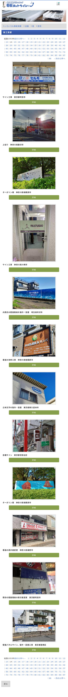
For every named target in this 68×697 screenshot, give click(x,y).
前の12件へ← (20, 38)
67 (44, 52)
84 (52, 55)
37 (44, 45)
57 (64, 48)
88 (50, 58)
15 (15, 42)
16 (19, 42)
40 (56, 45)
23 (48, 42)
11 (60, 38)
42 (64, 45)
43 (7, 48)
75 (15, 55)
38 (48, 45)
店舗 (27, 26)
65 (35, 52)
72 (64, 52)
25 (56, 42)
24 (52, 42)
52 (44, 48)
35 (35, 45)
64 (31, 52)
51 (39, 48)
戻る (6, 683)
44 (11, 48)
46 (19, 48)
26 (60, 42)
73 (7, 55)
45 (15, 48)
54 (52, 48)
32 (23, 45)
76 (19, 55)
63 (27, 52)
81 (39, 55)
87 (64, 55)
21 (39, 42)
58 (7, 52)
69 (52, 52)
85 (56, 55)
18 (27, 42)
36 (39, 45)
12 (64, 38)
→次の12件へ (59, 58)
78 (27, 55)
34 (31, 45)
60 (15, 52)
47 (23, 48)
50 (35, 48)
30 (15, 45)
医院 (39, 26)
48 (27, 48)
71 (60, 52)
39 (52, 45)
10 (56, 38)
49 (31, 48)
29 (11, 45)
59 (11, 52)
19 (31, 42)
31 (19, 45)
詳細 (34, 102)
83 (48, 55)
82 (44, 55)
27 (64, 42)
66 (39, 52)
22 (44, 42)
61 (19, 52)
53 (48, 48)
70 (56, 52)
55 (56, 48)
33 (27, 45)
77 (23, 55)
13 (7, 42)
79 (31, 55)
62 (23, 52)
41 (60, 45)
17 (23, 42)
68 (48, 52)
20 (35, 42)
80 (35, 55)
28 (7, 45)
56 (60, 48)
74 (11, 55)
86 (60, 55)
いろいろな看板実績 (13, 26)
